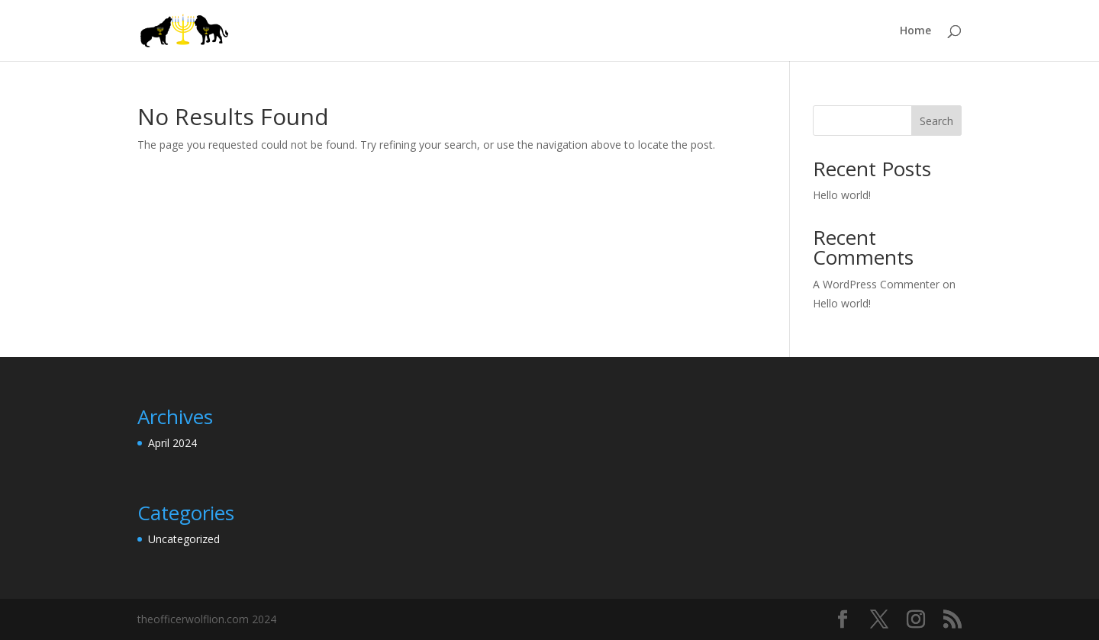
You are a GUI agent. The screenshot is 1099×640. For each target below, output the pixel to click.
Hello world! (842, 195)
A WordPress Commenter (876, 284)
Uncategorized (184, 539)
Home (915, 31)
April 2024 (172, 443)
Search (936, 121)
